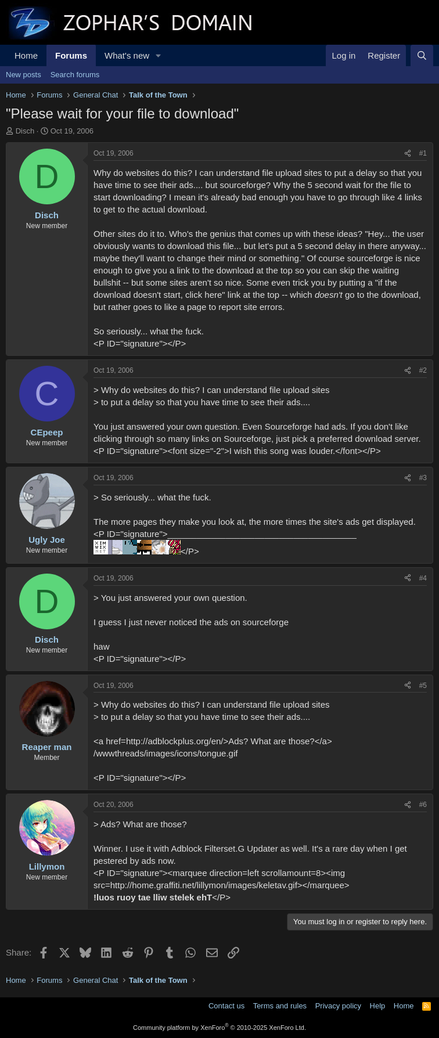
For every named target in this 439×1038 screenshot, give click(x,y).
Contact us (226, 1005)
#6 (423, 805)
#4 (423, 578)
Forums (71, 55)
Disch (25, 131)
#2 (423, 370)
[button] (158, 55)
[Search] (422, 55)
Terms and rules (280, 1005)
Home (26, 55)
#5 (423, 686)
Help (378, 1005)
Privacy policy (338, 1005)
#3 (423, 478)
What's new (127, 55)
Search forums (75, 74)
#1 (423, 153)
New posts (23, 74)
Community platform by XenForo (219, 1027)
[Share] (407, 153)
